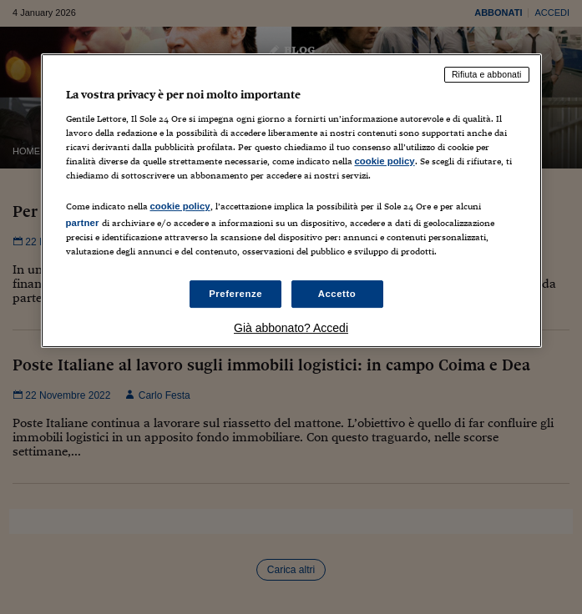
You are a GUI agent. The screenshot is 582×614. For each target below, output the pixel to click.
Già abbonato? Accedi (291, 328)
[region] (291, 200)
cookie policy (385, 161)
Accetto (337, 294)
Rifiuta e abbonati (487, 74)
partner (82, 223)
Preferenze (235, 294)
